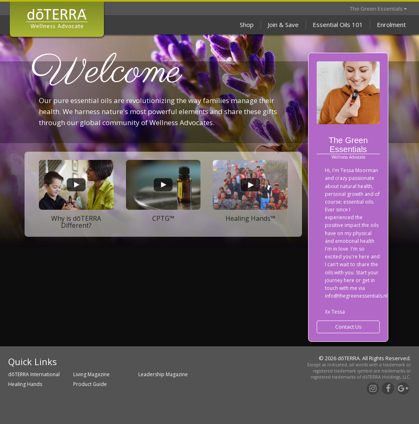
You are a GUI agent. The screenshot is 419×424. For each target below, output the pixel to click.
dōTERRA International (34, 374)
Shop (247, 24)
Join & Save (283, 24)
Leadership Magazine (163, 374)
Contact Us (348, 326)
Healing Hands (25, 384)
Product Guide (90, 384)
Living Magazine (91, 374)
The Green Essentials (378, 8)
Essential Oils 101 (338, 24)
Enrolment (391, 24)
